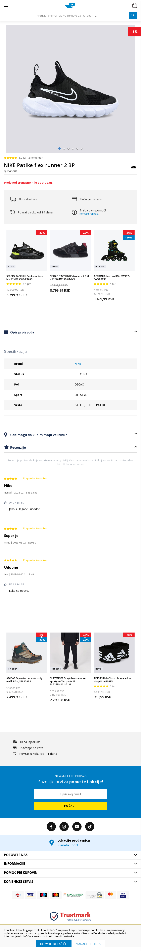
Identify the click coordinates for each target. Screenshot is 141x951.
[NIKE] (134, 169)
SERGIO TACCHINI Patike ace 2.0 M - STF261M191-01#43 (69, 278)
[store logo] (70, 5)
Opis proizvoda (21, 332)
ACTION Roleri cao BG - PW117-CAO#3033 (112, 278)
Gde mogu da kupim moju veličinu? (38, 435)
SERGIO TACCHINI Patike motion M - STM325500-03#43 (24, 278)
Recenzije (17, 447)
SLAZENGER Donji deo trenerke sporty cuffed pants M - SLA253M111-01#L (68, 681)
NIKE (78, 363)
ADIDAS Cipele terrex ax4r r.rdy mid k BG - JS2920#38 (24, 680)
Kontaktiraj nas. (89, 213)
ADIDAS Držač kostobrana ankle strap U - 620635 (112, 680)
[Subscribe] (70, 806)
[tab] (70, 332)
